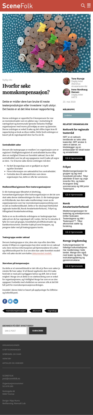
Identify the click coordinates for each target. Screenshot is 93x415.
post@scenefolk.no (11, 378)
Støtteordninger (11, 350)
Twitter (10, 301)
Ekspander (83, 5)
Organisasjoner (10, 345)
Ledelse (68, 115)
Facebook (4, 301)
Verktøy (6, 359)
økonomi (37, 311)
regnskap (52, 311)
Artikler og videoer (12, 363)
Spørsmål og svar (11, 354)
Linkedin (15, 301)
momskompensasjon (16, 311)
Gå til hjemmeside (74, 158)
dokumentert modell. (42, 253)
